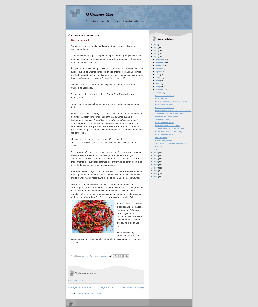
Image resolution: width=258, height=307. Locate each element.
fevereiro (159, 90)
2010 (156, 162)
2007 (156, 171)
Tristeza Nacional (162, 120)
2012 (156, 156)
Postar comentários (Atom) (89, 293)
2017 (156, 48)
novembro (160, 63)
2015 (156, 54)
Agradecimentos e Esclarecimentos (169, 129)
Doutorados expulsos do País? (167, 126)
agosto (159, 72)
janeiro (159, 93)
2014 (156, 57)
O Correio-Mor (100, 14)
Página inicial (107, 287)
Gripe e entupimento (163, 141)
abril (158, 84)
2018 (156, 45)
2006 (156, 174)
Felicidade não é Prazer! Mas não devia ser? (173, 111)
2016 (156, 51)
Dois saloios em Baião (164, 105)
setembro (160, 69)
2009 (156, 165)
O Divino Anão (161, 138)
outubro (159, 66)
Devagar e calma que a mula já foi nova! (171, 102)
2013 (156, 153)
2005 (156, 177)
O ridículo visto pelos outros (166, 117)
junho (158, 78)
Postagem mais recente (79, 287)
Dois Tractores (161, 99)
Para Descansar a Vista (164, 96)
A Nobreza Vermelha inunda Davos (169, 114)
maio (158, 81)
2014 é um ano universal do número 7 (170, 144)
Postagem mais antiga (133, 287)
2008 (156, 168)
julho (158, 75)
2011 (156, 159)
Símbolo (158, 147)
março (158, 87)
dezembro (160, 60)
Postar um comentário (77, 280)
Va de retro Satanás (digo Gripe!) (168, 132)
